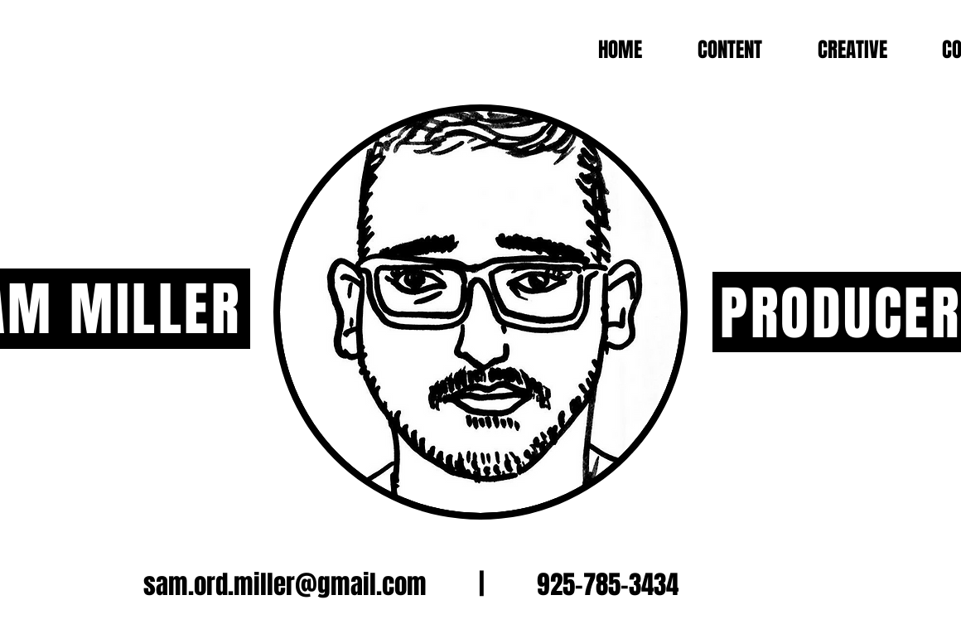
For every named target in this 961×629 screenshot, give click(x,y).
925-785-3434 (607, 584)
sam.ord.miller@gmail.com (285, 584)
